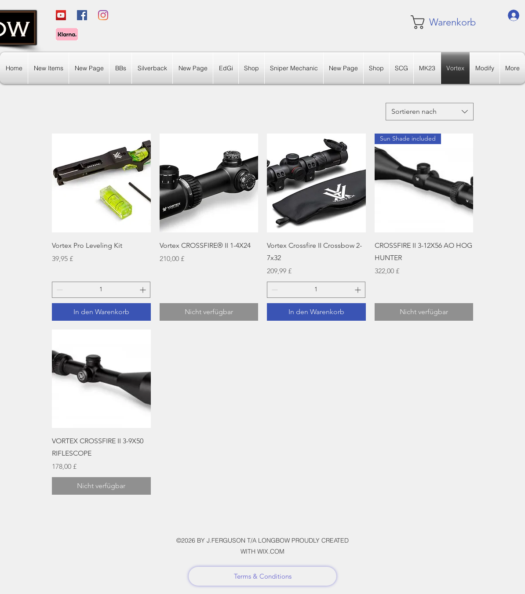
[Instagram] (103, 15)
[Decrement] (58, 289)
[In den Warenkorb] (101, 312)
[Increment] (143, 289)
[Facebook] (82, 15)
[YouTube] (61, 15)
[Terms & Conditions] (262, 576)
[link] (437, 22)
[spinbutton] (101, 289)
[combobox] (430, 111)
